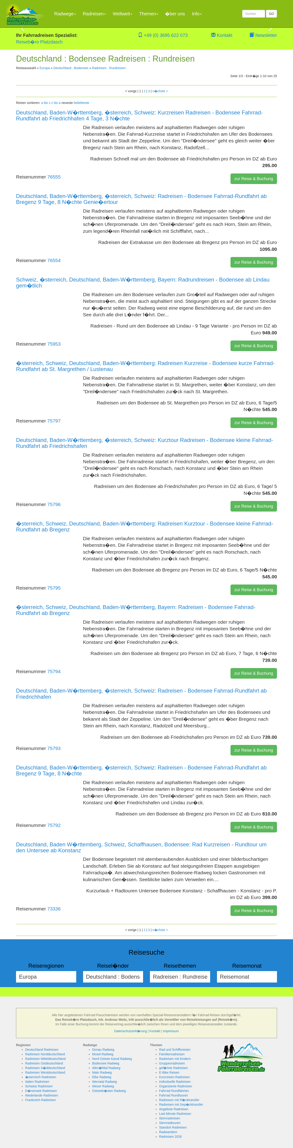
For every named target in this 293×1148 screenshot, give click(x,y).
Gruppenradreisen (172, 1063)
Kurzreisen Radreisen (174, 1077)
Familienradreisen (171, 1054)
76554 (54, 260)
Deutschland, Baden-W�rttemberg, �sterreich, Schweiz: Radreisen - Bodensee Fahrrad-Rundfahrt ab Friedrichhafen (141, 694)
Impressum (171, 1031)
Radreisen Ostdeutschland (44, 1063)
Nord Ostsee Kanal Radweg (112, 1059)
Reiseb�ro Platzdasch (39, 41)
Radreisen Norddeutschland (45, 1054)
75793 (54, 748)
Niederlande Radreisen (41, 1095)
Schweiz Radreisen (39, 1086)
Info (197, 13)
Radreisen (94, 13)
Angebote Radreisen (173, 1109)
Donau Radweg (103, 1049)
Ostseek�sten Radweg (109, 1091)
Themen (148, 13)
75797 (54, 420)
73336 (54, 908)
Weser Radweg (103, 1086)
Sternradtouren (169, 1123)
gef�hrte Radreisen (173, 1068)
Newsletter (263, 35)
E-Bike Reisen (169, 1072)
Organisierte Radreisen (175, 1086)
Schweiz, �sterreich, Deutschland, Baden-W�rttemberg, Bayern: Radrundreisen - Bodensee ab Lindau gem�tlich (142, 282)
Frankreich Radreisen (40, 1100)
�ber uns (175, 13)
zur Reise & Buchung (253, 178)
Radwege (65, 13)
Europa (45, 68)
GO (271, 14)
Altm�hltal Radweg (106, 1068)
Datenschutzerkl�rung (130, 1031)
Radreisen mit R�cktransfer (179, 1100)
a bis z (45, 103)
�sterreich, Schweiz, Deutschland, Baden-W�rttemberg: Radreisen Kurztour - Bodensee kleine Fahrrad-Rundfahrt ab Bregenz (144, 526)
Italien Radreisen (37, 1081)
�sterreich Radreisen (40, 1077)
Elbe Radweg (101, 1077)
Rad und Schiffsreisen (174, 1049)
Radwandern (168, 1132)
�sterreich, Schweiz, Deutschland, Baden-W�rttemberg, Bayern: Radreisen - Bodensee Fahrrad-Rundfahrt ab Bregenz (135, 610)
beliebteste (81, 103)
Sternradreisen (169, 1118)
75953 (54, 344)
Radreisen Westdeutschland (45, 1072)
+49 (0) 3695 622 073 (163, 35)
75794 (54, 671)
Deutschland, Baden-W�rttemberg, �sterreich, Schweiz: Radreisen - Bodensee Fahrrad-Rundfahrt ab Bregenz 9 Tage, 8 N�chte (141, 770)
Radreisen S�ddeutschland (45, 1068)
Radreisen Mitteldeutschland (45, 1059)
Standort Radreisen (173, 1127)
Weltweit (122, 13)
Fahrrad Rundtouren (173, 1095)
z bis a (55, 103)
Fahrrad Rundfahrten (174, 1091)
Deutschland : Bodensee (70, 68)
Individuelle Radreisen (175, 1081)
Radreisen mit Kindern (175, 1059)
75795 (54, 587)
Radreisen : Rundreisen (109, 68)
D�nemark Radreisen (41, 1091)
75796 (54, 504)
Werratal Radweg (104, 1081)
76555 (54, 176)
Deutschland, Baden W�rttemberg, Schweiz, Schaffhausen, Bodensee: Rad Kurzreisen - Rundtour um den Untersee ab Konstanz (141, 847)
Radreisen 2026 (170, 1136)
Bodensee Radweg (105, 1063)
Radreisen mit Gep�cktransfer (181, 1104)
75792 (54, 825)
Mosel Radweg (103, 1054)
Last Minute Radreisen (175, 1114)
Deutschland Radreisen (42, 1049)
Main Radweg (102, 1072)
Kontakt (221, 35)
